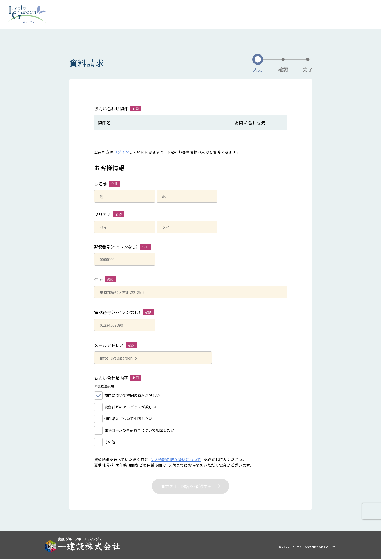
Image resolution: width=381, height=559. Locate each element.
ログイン (121, 151)
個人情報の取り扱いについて (176, 459)
